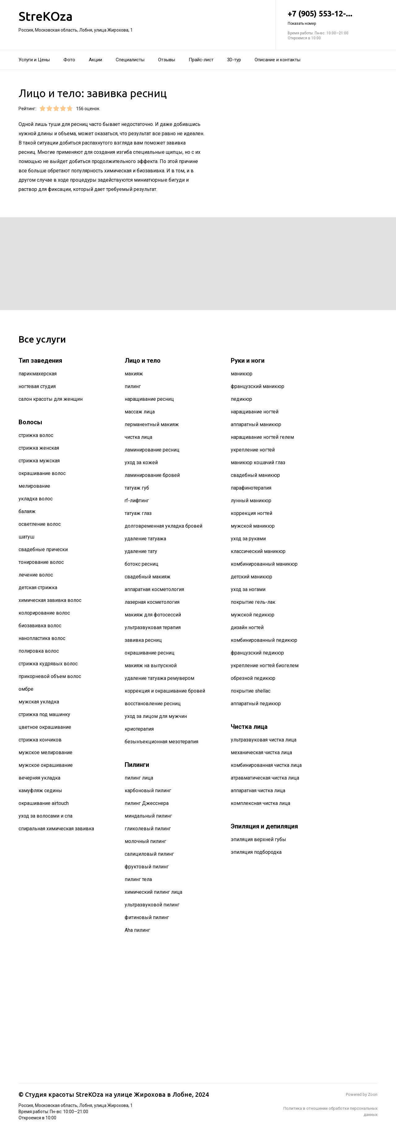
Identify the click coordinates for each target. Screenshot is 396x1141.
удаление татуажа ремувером (159, 678)
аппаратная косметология (154, 589)
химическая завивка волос (50, 600)
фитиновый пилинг (147, 917)
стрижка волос (36, 435)
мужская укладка (39, 702)
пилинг (133, 386)
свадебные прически (43, 549)
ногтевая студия (37, 386)
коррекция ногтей (251, 513)
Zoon (372, 1094)
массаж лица (140, 412)
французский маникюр (257, 386)
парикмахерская (38, 374)
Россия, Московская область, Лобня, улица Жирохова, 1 (76, 30)
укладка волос (36, 499)
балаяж (27, 511)
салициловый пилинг (149, 854)
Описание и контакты (277, 60)
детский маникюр (251, 577)
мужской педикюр (252, 615)
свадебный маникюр (255, 475)
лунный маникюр (251, 501)
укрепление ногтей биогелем (265, 665)
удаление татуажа (145, 539)
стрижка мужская (39, 461)
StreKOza (46, 16)
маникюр (241, 374)
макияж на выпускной (151, 665)
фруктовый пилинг (147, 867)
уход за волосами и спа (45, 816)
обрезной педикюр (253, 678)
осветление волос (40, 524)
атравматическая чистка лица (265, 778)
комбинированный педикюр (264, 640)
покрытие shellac (250, 691)
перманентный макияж (152, 424)
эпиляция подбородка (256, 852)
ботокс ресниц (141, 564)
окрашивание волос (42, 473)
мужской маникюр (253, 526)
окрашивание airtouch (44, 803)
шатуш (26, 537)
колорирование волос (44, 613)
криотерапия (139, 729)
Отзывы (166, 60)
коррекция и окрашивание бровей (165, 691)
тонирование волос (41, 562)
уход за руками (248, 539)
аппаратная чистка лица (258, 790)
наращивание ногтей (254, 412)
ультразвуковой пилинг (152, 905)
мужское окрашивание (46, 765)
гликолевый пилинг (148, 829)
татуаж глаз (138, 513)
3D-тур (234, 60)
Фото (69, 60)
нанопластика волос (42, 638)
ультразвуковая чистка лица (263, 740)
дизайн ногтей (247, 627)
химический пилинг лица (153, 892)
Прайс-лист (201, 60)
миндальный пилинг (148, 816)
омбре (26, 689)
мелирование (34, 486)
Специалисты (130, 60)
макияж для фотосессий (153, 615)
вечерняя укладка (39, 778)
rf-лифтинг (137, 501)
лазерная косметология (152, 602)
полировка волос (39, 651)
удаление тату (141, 551)
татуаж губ (137, 488)
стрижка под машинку (44, 714)
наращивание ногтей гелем (262, 437)
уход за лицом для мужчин (156, 716)
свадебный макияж (147, 577)
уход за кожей (141, 462)
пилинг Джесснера (147, 803)
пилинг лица (139, 778)
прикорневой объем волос (50, 676)
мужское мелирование (45, 752)
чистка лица (138, 437)
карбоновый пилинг (148, 790)
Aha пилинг (137, 930)
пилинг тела (138, 879)
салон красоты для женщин (51, 399)
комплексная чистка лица (260, 803)
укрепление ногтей (253, 450)
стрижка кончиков (40, 740)
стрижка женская (39, 448)
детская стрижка (38, 587)
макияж (134, 374)
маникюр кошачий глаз (258, 462)
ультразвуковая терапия (153, 627)
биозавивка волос (40, 626)
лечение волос (36, 575)
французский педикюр (257, 653)
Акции (95, 60)
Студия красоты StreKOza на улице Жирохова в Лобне (108, 1094)
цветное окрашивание (45, 727)
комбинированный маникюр (264, 564)
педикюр (241, 399)
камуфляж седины (40, 790)
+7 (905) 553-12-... (332, 17)
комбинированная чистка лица (266, 765)
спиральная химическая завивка (56, 829)
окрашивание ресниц (149, 653)
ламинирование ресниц (152, 450)
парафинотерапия (251, 488)
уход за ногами (248, 589)
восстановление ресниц (153, 704)
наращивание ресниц (149, 399)
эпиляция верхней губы (258, 839)
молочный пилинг (145, 841)
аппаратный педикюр (256, 704)
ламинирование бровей (152, 475)
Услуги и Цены (34, 60)
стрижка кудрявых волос (48, 664)
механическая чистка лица (261, 752)
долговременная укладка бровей (163, 526)
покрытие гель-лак (253, 602)
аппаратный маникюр (256, 424)
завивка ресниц (143, 640)
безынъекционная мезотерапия (161, 742)
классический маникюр (258, 551)
